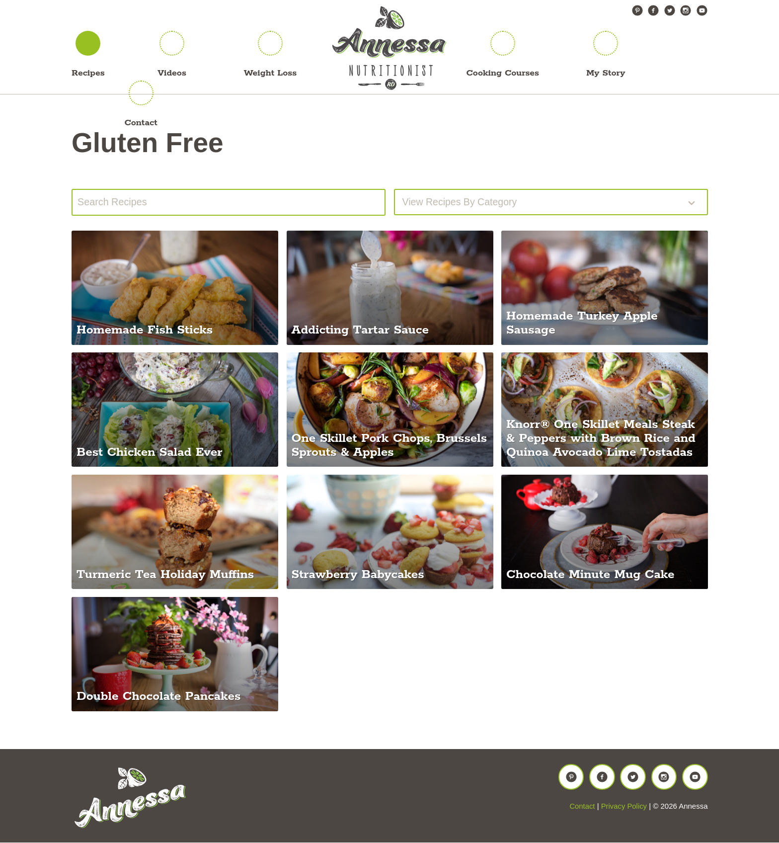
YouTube (702, 10)
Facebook (653, 10)
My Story (605, 73)
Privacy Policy (624, 808)
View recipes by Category (461, 202)
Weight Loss (270, 73)
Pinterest (637, 10)
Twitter (669, 10)
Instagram (685, 10)
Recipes (88, 73)
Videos (171, 73)
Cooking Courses (503, 73)
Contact (140, 122)
